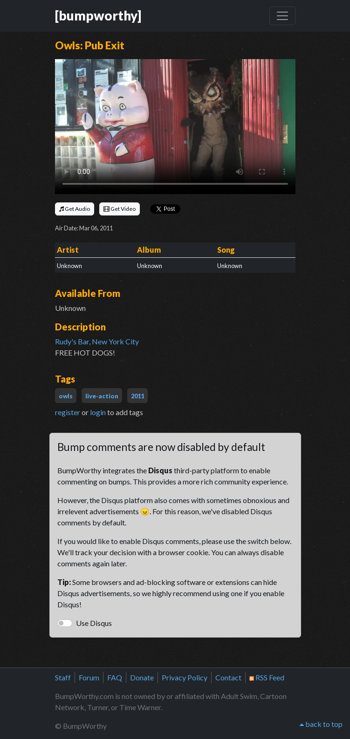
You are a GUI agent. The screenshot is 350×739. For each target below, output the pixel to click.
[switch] (64, 623)
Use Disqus (94, 622)
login (98, 412)
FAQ (114, 677)
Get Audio (74, 208)
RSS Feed (266, 677)
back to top (321, 723)
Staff (63, 677)
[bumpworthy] (98, 15)
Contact (228, 677)
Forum (89, 677)
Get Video (119, 208)
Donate (142, 677)
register (67, 412)
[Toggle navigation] (282, 16)
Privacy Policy (184, 677)
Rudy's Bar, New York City (97, 341)
